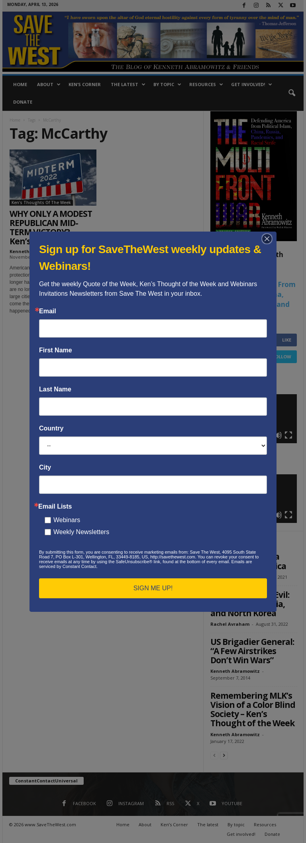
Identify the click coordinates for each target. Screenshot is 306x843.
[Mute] (278, 435)
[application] (253, 418)
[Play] (221, 435)
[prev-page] (214, 755)
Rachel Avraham (229, 577)
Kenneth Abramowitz (34, 251)
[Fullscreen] (288, 435)
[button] (291, 93)
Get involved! (251, 84)
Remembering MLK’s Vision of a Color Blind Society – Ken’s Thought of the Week (252, 709)
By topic (167, 84)
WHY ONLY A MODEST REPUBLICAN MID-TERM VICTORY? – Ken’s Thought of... (51, 227)
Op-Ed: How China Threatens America (248, 561)
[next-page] (224, 755)
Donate (22, 102)
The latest (128, 84)
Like (286, 340)
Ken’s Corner (85, 84)
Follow (282, 357)
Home (20, 84)
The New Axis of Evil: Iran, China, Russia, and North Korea (249, 604)
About (49, 84)
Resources (206, 84)
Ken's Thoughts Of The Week (41, 202)
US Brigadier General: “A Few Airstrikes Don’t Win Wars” (252, 651)
